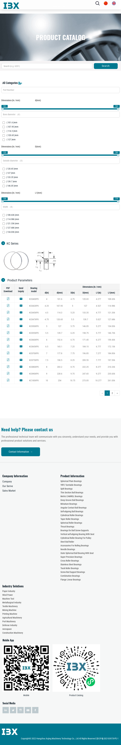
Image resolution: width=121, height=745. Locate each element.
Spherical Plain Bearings (71, 481)
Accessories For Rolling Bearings (74, 545)
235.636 (111, 373)
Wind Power (7, 595)
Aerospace (7, 629)
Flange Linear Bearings (70, 579)
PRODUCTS (57, 31)
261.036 (111, 380)
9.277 (98, 373)
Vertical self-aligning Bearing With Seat (77, 534)
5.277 (98, 326)
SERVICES (58, 48)
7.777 (98, 360)
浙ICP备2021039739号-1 (107, 738)
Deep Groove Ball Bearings (72, 500)
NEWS (57, 56)
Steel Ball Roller (67, 541)
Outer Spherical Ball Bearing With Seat (77, 553)
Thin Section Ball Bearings (71, 492)
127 (85, 306)
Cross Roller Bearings (69, 560)
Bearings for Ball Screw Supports (74, 530)
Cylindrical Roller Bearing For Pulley (75, 538)
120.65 (85, 299)
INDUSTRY (57, 39)
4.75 (73, 299)
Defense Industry (9, 625)
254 (59, 380)
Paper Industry (8, 591)
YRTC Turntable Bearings (71, 485)
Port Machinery (9, 621)
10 (47, 380)
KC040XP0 (34, 299)
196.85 (85, 353)
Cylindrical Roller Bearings (71, 515)
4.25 (47, 306)
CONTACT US (58, 64)
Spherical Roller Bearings (71, 523)
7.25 (73, 346)
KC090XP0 (34, 373)
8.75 (73, 367)
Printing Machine (9, 614)
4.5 (46, 312)
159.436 (111, 339)
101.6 (59, 299)
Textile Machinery (10, 606)
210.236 (111, 367)
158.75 (85, 333)
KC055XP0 (34, 333)
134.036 (111, 326)
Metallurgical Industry (11, 602)
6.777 (98, 346)
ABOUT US (57, 23)
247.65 (85, 373)
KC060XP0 (34, 339)
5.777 (98, 333)
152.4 (59, 339)
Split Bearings (66, 488)
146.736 (111, 333)
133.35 (85, 312)
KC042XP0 (34, 306)
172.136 (111, 346)
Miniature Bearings (68, 504)
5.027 (98, 319)
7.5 (46, 360)
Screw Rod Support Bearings (72, 572)
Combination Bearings (70, 576)
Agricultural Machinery (12, 617)
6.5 (46, 346)
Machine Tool (8, 598)
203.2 (59, 367)
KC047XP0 (34, 319)
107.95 (60, 306)
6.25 (73, 333)
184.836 (111, 353)
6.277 (98, 339)
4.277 (98, 299)
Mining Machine (9, 610)
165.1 (59, 346)
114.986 (111, 306)
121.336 (111, 312)
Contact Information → (33, 451)
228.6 (59, 373)
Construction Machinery (12, 633)
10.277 (98, 380)
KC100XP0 (34, 380)
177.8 (59, 353)
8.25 (73, 360)
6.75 (73, 339)
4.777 (98, 312)
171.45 (85, 339)
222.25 (85, 367)
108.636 (111, 299)
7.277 (98, 353)
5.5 (72, 319)
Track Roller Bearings (69, 568)
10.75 (72, 380)
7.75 (73, 353)
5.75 (73, 326)
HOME (58, 14)
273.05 (85, 380)
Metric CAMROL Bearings (71, 496)
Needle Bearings (67, 549)
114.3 (59, 312)
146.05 (85, 326)
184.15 (85, 346)
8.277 (98, 367)
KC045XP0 (34, 312)
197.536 (111, 360)
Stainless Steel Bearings (70, 564)
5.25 (73, 312)
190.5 (59, 360)
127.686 (111, 319)
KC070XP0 (34, 353)
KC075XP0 (34, 360)
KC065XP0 (34, 346)
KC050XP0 (34, 326)
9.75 (73, 373)
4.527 (98, 306)
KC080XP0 (34, 367)
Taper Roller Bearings (69, 519)
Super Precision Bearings (71, 557)
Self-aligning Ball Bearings (71, 511)
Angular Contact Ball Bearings (73, 507)
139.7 (85, 319)
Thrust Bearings (67, 526)
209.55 (85, 360)
